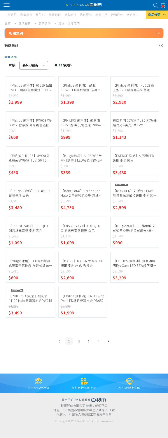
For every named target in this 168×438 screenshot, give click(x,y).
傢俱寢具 (25, 23)
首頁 (8, 23)
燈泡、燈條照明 (69, 23)
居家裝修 (44, 23)
